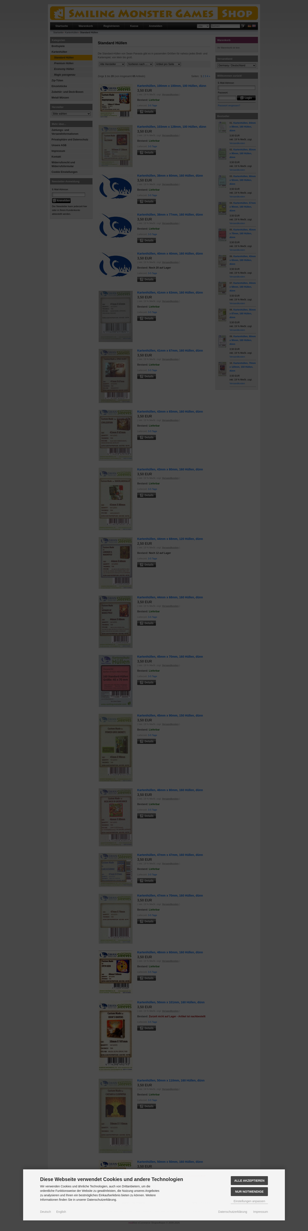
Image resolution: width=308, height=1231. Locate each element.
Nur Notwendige (249, 1191)
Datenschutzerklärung (232, 1211)
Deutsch (45, 1211)
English (61, 1211)
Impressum (260, 1211)
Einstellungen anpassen (249, 1201)
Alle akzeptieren (249, 1180)
